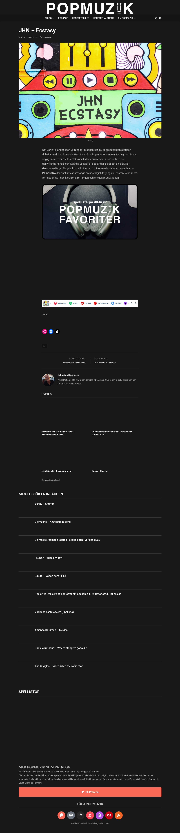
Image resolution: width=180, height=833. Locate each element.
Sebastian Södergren (68, 375)
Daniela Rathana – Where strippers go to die (61, 648)
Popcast (63, 18)
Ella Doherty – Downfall (105, 362)
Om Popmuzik (125, 18)
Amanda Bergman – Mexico (51, 630)
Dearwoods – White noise (74, 362)
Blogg (48, 18)
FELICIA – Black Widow (48, 557)
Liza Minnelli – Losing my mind (56, 471)
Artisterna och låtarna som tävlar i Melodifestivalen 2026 (58, 433)
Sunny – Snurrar (100, 471)
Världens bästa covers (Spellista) (54, 612)
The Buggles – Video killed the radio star (59, 666)
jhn (44, 346)
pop (21, 37)
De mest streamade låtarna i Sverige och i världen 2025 (112, 433)
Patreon (95, 771)
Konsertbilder (80, 18)
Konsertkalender (103, 18)
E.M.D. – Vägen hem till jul (50, 575)
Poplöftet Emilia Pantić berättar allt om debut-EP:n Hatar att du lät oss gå (78, 594)
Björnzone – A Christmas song (53, 521)
